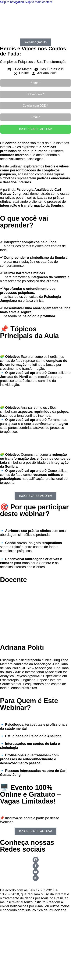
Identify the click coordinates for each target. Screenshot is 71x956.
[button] (35, 41)
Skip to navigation (12, 2)
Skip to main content (38, 2)
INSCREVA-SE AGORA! (35, 129)
